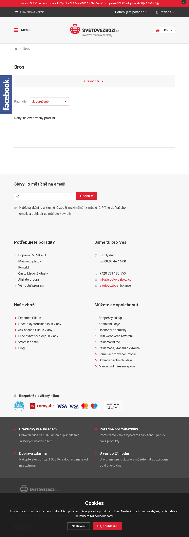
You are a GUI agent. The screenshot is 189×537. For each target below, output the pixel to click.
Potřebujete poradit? (131, 12)
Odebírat (86, 196)
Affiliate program (27, 280)
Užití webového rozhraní (114, 336)
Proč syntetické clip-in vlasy (36, 336)
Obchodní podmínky (111, 330)
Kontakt (21, 267)
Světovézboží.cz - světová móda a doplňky (94, 30)
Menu (22, 30)
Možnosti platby (27, 261)
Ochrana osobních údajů (113, 360)
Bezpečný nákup (108, 318)
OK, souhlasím (107, 526)
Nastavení (79, 526)
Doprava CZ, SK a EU (30, 255)
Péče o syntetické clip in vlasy (37, 324)
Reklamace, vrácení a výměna (117, 348)
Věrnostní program (29, 286)
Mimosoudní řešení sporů (115, 366)
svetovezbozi (109, 285)
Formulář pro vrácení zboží (115, 354)
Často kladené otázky (31, 274)
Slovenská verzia (29, 12)
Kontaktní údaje (107, 324)
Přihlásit (165, 12)
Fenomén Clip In (27, 318)
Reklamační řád (107, 342)
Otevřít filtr (94, 81)
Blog (19, 348)
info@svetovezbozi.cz (116, 279)
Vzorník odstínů (27, 342)
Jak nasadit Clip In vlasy (33, 330)
